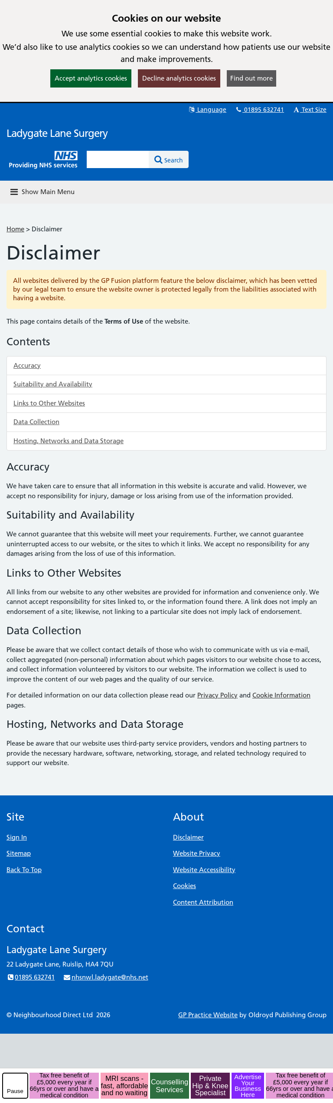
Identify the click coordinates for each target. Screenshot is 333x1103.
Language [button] (207, 110)
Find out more (251, 78)
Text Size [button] (309, 110)
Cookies (184, 886)
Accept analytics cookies (91, 78)
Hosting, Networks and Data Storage (68, 441)
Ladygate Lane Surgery (57, 133)
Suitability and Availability (52, 384)
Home (15, 229)
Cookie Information (281, 695)
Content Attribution (203, 902)
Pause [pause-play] (15, 1091)
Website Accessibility (204, 870)
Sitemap (19, 853)
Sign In (17, 837)
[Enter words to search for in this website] (118, 159)
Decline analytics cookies (179, 78)
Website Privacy (196, 853)
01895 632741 (259, 110)
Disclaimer (188, 837)
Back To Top (24, 870)
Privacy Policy (217, 695)
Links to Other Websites (49, 403)
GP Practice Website (208, 1015)
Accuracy (27, 365)
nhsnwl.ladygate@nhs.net (105, 977)
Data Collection (36, 422)
